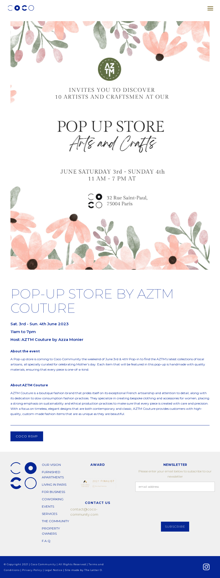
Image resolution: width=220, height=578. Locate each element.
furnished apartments (53, 474)
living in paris (54, 484)
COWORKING (52, 499)
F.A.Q (46, 541)
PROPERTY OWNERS (51, 530)
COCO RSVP (27, 436)
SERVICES (49, 514)
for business (53, 492)
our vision (51, 465)
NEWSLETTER (175, 465)
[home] (21, 8)
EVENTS (48, 506)
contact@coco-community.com (84, 511)
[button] (210, 6)
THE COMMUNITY (55, 521)
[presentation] (175, 507)
